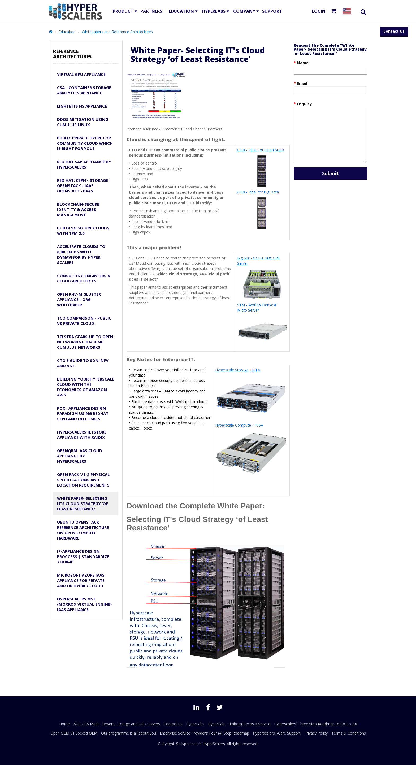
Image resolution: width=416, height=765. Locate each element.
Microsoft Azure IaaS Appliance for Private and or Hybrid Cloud (81, 580)
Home (64, 723)
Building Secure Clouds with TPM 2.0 (83, 230)
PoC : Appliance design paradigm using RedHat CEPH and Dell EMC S (83, 413)
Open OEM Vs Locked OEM (73, 733)
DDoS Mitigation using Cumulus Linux (82, 122)
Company (244, 11)
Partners (151, 11)
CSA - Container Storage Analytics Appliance (84, 90)
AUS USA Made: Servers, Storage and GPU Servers (116, 723)
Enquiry (304, 103)
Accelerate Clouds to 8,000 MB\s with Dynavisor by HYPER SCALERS (81, 254)
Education (67, 31)
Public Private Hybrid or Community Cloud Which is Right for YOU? (85, 143)
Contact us (173, 723)
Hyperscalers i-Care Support (277, 733)
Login (319, 11)
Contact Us (394, 31)
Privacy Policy (316, 733)
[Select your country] (347, 11)
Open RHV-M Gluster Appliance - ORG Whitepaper (79, 299)
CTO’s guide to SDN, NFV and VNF (83, 363)
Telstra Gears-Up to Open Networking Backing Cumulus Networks (85, 342)
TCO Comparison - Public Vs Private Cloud (84, 320)
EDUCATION (181, 11)
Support (272, 11)
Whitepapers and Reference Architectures (117, 31)
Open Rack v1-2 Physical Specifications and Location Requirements (83, 480)
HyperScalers (214, 743)
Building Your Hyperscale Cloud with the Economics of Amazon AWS (85, 386)
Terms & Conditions (348, 733)
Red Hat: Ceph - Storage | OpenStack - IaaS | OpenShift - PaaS (84, 185)
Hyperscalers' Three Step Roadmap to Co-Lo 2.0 (315, 723)
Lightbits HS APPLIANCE (82, 106)
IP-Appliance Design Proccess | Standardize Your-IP (83, 556)
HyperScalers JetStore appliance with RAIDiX (81, 434)
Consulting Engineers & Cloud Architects (84, 278)
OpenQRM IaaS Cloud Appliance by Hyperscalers (79, 456)
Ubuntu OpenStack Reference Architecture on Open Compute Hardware (83, 530)
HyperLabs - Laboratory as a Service (239, 723)
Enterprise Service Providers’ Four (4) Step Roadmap (204, 733)
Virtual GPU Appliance (81, 74)
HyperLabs (214, 11)
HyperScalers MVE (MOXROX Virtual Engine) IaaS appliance (84, 604)
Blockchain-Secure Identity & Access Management (78, 209)
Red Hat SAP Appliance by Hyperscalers (84, 164)
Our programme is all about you (128, 733)
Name (303, 62)
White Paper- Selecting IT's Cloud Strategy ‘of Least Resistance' (82, 503)
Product (123, 11)
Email (302, 83)
